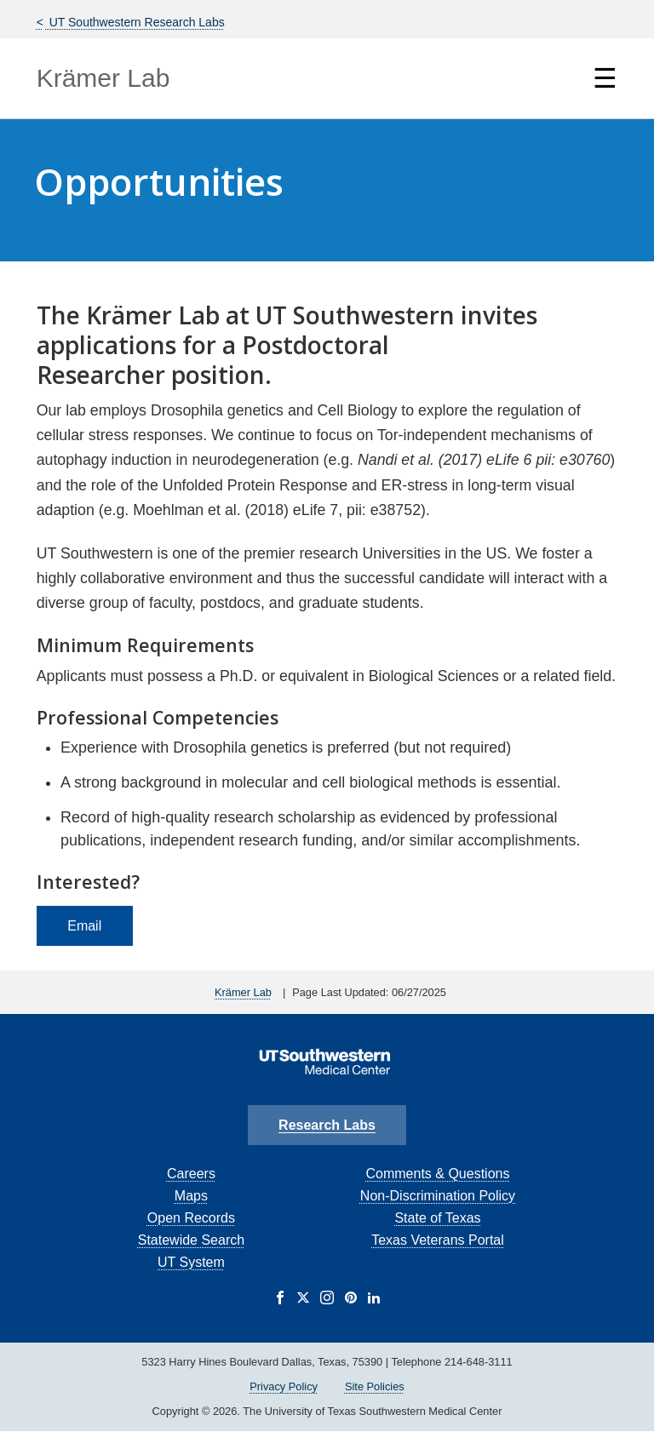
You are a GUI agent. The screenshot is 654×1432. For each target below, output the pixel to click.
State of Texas (437, 1218)
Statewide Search (191, 1240)
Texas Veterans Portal (437, 1240)
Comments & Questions (438, 1173)
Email (84, 926)
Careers (191, 1173)
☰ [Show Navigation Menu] (605, 78)
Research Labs (327, 1125)
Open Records (191, 1218)
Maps (191, 1196)
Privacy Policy (284, 1386)
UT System (191, 1262)
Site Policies (374, 1386)
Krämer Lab (103, 78)
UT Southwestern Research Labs (135, 22)
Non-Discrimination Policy (437, 1196)
